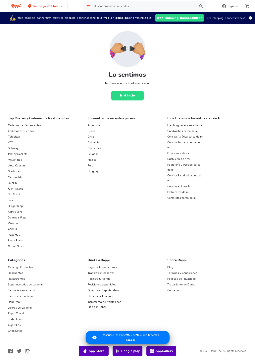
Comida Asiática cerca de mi (185, 137)
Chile (91, 137)
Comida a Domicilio (179, 186)
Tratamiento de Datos (181, 284)
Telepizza (14, 137)
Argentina (94, 125)
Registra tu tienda (99, 279)
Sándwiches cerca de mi (182, 131)
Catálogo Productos (20, 267)
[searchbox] (144, 6)
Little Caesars (17, 165)
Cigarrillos (14, 325)
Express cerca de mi (20, 296)
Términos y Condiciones (182, 273)
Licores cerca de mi (20, 308)
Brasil (91, 131)
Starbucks (14, 171)
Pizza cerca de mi (178, 153)
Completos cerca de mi (181, 198)
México (92, 160)
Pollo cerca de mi (178, 192)
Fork (10, 200)
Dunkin (12, 183)
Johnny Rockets (17, 154)
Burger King (15, 206)
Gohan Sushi (16, 246)
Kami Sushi (15, 212)
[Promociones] (128, 337)
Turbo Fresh (15, 319)
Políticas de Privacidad (181, 279)
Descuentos (15, 273)
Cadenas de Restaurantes (24, 125)
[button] (45, 6)
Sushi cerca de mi (178, 159)
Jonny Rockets (17, 240)
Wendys (13, 223)
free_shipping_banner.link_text (225, 18)
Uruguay (93, 171)
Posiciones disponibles (102, 284)
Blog (170, 267)
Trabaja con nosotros (101, 273)
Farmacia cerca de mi (21, 290)
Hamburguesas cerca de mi (184, 125)
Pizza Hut (14, 235)
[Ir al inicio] (127, 95)
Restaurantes (16, 279)
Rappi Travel (16, 313)
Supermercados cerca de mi (25, 284)
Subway (13, 148)
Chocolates (15, 331)
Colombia (93, 142)
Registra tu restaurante (102, 267)
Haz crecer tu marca (100, 296)
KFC (10, 142)
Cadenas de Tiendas (21, 131)
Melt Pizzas (15, 160)
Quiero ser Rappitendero (103, 290)
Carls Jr (12, 229)
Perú (90, 165)
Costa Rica (94, 148)
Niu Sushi (14, 194)
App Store (94, 351)
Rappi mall (14, 302)
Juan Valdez (15, 189)
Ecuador (93, 154)
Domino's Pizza (17, 217)
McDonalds (15, 177)
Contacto (173, 290)
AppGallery (161, 351)
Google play (127, 351)
